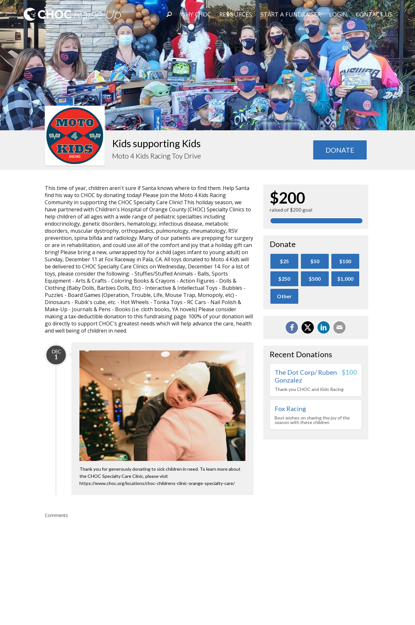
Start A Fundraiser (290, 14)
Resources (235, 14)
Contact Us (374, 14)
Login (338, 14)
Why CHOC (195, 14)
